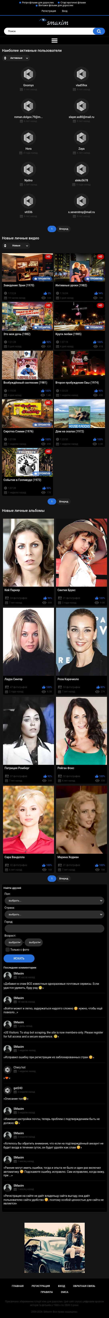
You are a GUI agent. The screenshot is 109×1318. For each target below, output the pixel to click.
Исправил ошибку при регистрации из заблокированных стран (49, 1057)
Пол (7, 893)
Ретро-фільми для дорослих (38, 2)
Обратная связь (84, 1286)
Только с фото (19, 949)
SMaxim (19, 973)
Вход (64, 11)
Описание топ (16, 1098)
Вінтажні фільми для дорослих (56, 5)
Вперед (63, 228)
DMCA (64, 1292)
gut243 (18, 1088)
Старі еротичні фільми (73, 2)
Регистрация (49, 11)
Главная (18, 1286)
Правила (47, 1292)
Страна (9, 907)
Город (8, 921)
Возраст (10, 935)
